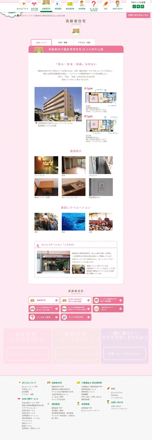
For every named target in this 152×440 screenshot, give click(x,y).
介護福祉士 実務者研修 (91, 382)
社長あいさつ (27, 389)
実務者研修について (88, 389)
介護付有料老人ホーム (60, 394)
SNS (113, 388)
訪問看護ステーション (30, 416)
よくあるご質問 (57, 397)
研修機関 (84, 394)
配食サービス (27, 426)
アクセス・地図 (28, 394)
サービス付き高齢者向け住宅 (62, 392)
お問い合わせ (117, 402)
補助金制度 (85, 399)
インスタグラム (117, 398)
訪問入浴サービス (28, 413)
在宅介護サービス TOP (30, 403)
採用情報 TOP (86, 408)
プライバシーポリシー (119, 409)
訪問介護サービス (28, 410)
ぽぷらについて (29, 382)
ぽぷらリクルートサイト (90, 410)
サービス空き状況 (58, 399)
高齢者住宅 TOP (58, 387)
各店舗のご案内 (57, 410)
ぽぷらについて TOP (30, 387)
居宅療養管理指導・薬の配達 (62, 413)
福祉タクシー (27, 423)
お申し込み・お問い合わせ (91, 397)
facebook (114, 395)
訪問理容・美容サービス (31, 428)
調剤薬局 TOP (57, 408)
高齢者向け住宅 (27, 16)
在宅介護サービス (30, 398)
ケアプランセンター (29, 408)
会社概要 (25, 392)
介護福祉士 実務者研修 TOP (91, 387)
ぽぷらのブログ (117, 392)
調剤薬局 (56, 404)
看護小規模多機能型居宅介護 (33, 405)
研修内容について (88, 392)
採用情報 (85, 404)
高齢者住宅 (57, 382)
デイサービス (27, 421)
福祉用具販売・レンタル (31, 418)
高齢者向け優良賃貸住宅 (61, 389)
